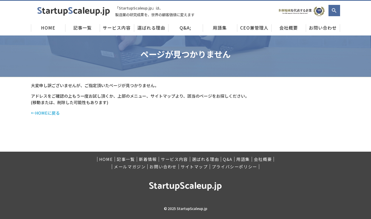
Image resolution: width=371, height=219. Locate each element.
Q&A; (185, 27)
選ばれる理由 (151, 27)
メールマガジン (130, 166)
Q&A (227, 159)
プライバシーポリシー (234, 166)
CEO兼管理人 (254, 27)
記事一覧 (82, 27)
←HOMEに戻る (45, 113)
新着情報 (148, 159)
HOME (48, 27)
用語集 (220, 27)
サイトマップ (194, 166)
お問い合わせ (323, 27)
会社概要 (288, 27)
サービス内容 (117, 27)
